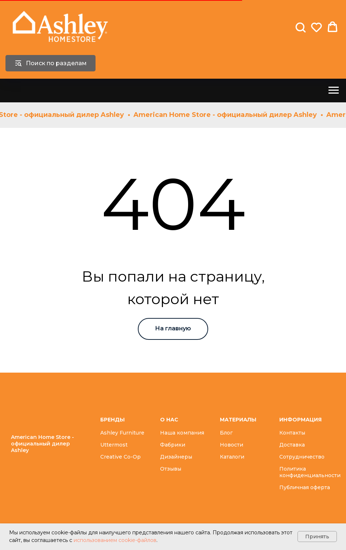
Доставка (292, 444)
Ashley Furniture (122, 432)
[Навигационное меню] (333, 90)
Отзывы (170, 468)
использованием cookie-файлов (115, 540)
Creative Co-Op (120, 456)
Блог (226, 432)
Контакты (292, 432)
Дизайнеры (176, 456)
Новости (231, 444)
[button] (300, 26)
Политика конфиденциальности (310, 472)
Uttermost (114, 444)
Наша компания (182, 432)
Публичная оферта (304, 487)
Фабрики (172, 444)
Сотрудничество (301, 456)
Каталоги (232, 456)
